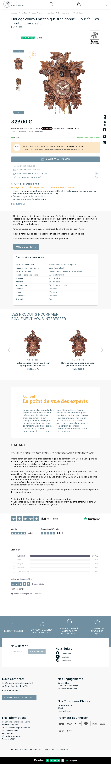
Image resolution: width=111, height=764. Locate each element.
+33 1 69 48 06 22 (11, 690)
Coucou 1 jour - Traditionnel (71, 13)
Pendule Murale (65, 705)
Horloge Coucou (29, 13)
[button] (9, 350)
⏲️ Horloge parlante (11, 736)
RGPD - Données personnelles (16, 728)
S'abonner (37, 651)
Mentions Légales (10, 725)
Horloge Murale (65, 711)
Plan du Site (7, 733)
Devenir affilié (8, 739)
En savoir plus (18, 203)
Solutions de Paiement (68, 688)
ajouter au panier (55, 159)
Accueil (15, 13)
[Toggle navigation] (107, 4)
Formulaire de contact (19, 697)
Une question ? (26, 247)
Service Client (64, 683)
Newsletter (19, 646)
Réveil (60, 708)
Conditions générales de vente (16, 722)
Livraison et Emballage (68, 686)
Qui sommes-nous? (10, 730)
